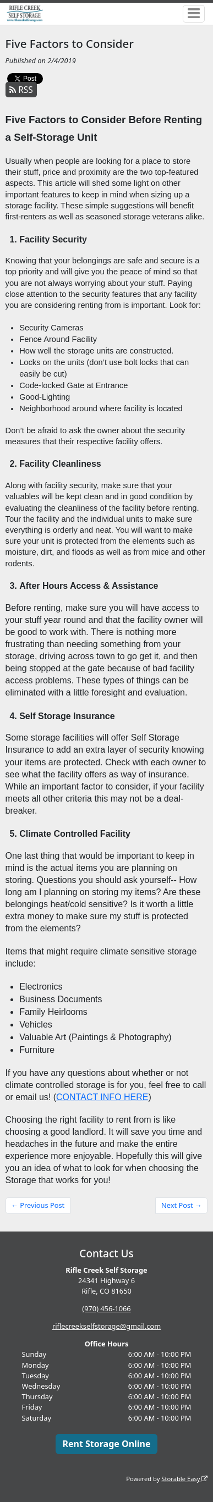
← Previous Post (37, 1205)
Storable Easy (184, 1479)
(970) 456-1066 (106, 1308)
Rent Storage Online (106, 1444)
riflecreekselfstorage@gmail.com (106, 1326)
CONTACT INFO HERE (102, 1097)
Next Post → (181, 1205)
